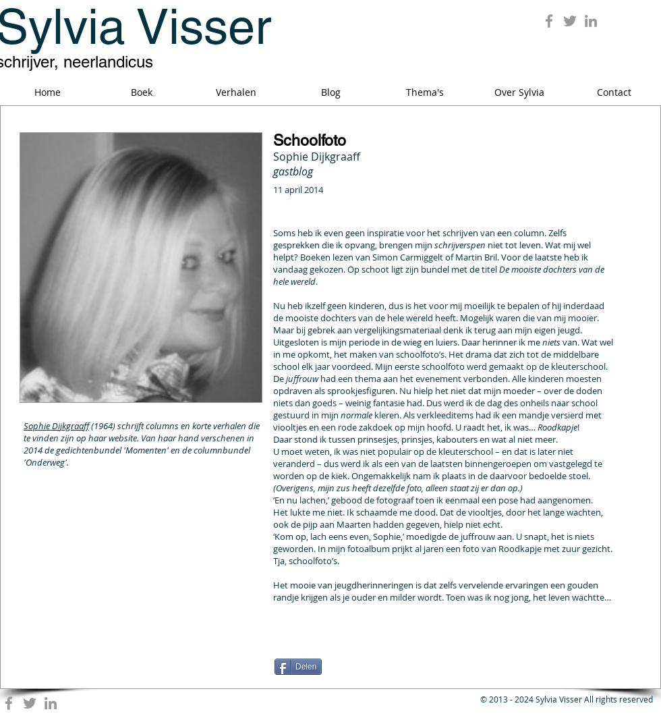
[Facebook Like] (359, 651)
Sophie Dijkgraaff (56, 426)
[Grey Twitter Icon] (570, 21)
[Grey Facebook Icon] (549, 21)
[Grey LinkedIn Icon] (591, 21)
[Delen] (298, 667)
